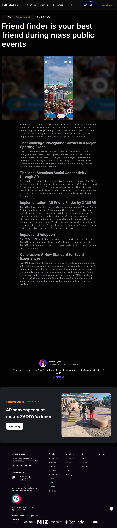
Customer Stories (24, 17)
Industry (52, 491)
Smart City (53, 474)
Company (69, 458)
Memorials (53, 458)
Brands (52, 466)
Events (52, 487)
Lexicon (85, 462)
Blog (84, 458)
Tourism (52, 470)
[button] (32, 5)
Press (67, 466)
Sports (52, 483)
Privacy (68, 474)
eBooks (85, 466)
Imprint (68, 470)
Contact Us (58, 377)
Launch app (107, 5)
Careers (68, 462)
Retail (51, 478)
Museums (53, 462)
